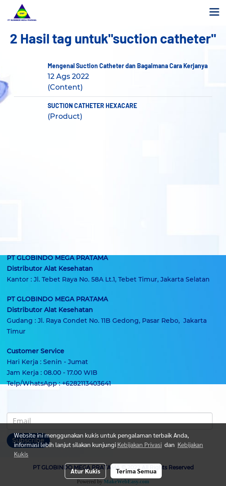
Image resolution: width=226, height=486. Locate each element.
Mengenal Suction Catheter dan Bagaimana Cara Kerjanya (128, 65)
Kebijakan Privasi (139, 444)
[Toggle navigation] (214, 12)
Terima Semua (136, 471)
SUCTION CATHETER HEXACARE (92, 105)
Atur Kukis (85, 471)
